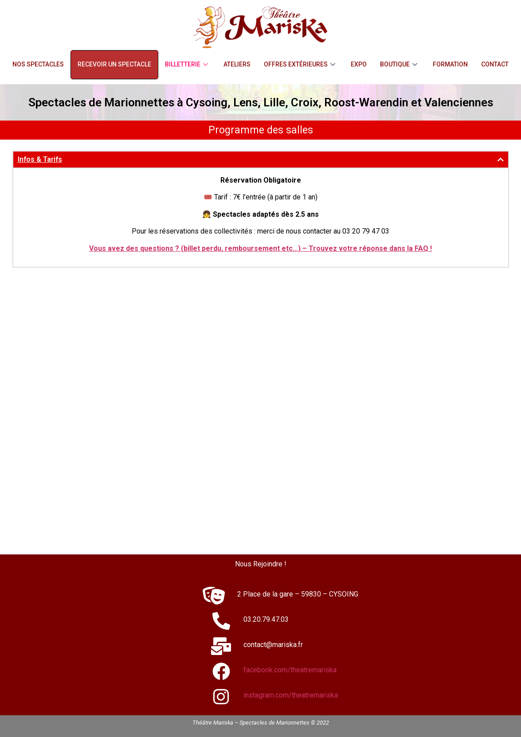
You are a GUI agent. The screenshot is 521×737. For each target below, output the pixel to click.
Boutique (399, 64)
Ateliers (237, 64)
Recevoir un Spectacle (114, 64)
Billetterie (187, 64)
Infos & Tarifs (40, 159)
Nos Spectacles (38, 64)
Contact (495, 64)
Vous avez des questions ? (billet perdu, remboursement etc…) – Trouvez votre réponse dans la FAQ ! (260, 248)
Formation (450, 64)
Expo (359, 64)
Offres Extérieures (300, 64)
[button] (260, 160)
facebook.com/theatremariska (290, 670)
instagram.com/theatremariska (290, 695)
